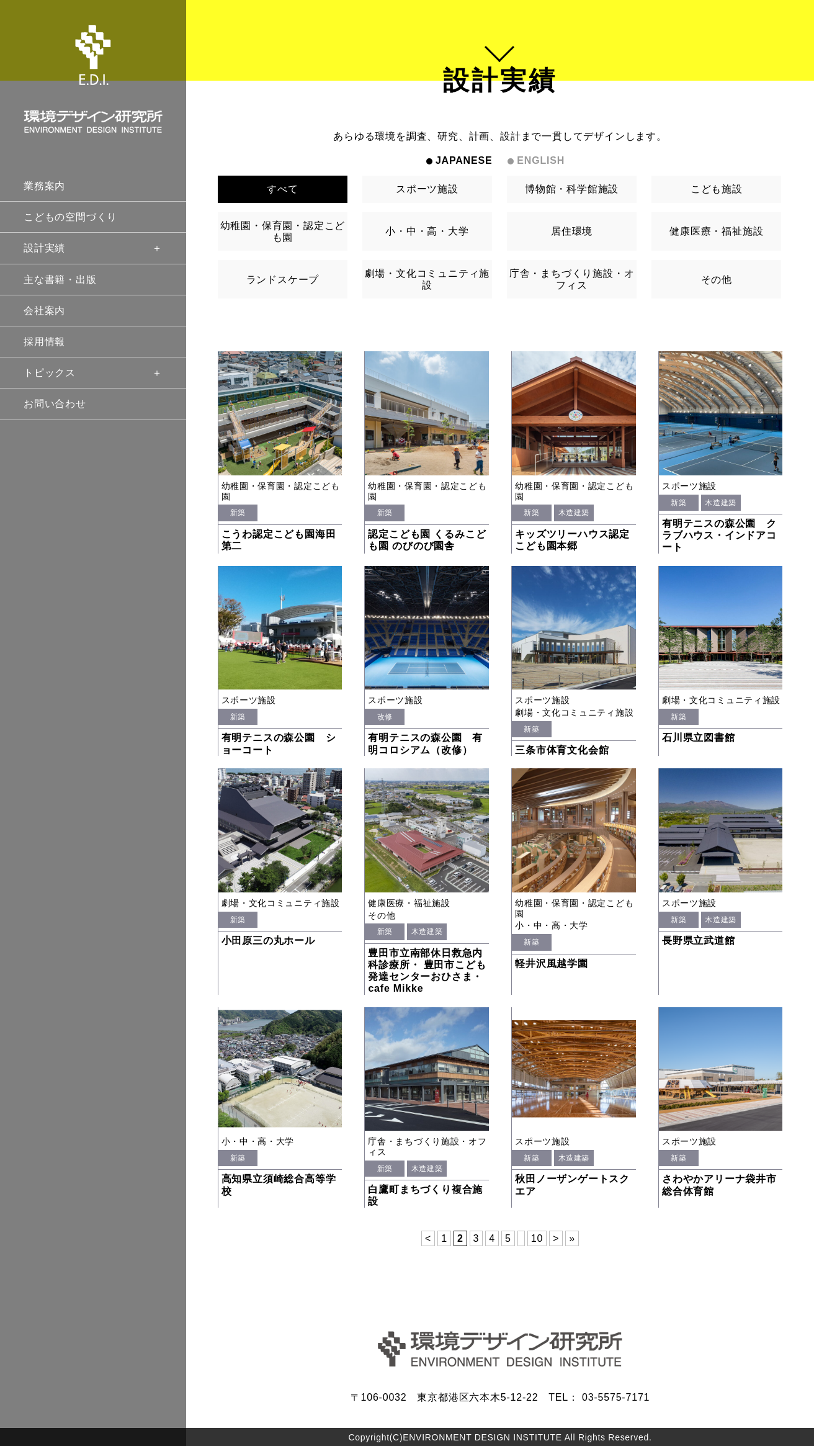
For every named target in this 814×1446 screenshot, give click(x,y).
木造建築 (573, 512)
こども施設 (717, 189)
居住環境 (572, 231)
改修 (385, 716)
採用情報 (44, 341)
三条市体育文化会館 (562, 750)
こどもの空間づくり (70, 217)
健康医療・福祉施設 (716, 231)
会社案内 (44, 310)
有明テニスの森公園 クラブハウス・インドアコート (719, 535)
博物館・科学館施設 (572, 189)
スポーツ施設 (427, 189)
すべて (282, 189)
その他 (716, 279)
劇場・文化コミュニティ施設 (427, 279)
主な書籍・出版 (60, 279)
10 (537, 1238)
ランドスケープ (283, 279)
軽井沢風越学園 (551, 963)
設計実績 (93, 248)
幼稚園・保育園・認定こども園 (283, 231)
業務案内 (44, 186)
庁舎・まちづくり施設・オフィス (572, 279)
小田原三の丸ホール (268, 940)
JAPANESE (464, 160)
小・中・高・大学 (426, 231)
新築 (238, 512)
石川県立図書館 (698, 737)
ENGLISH (541, 160)
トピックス (93, 373)
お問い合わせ (55, 403)
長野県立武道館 (698, 940)
